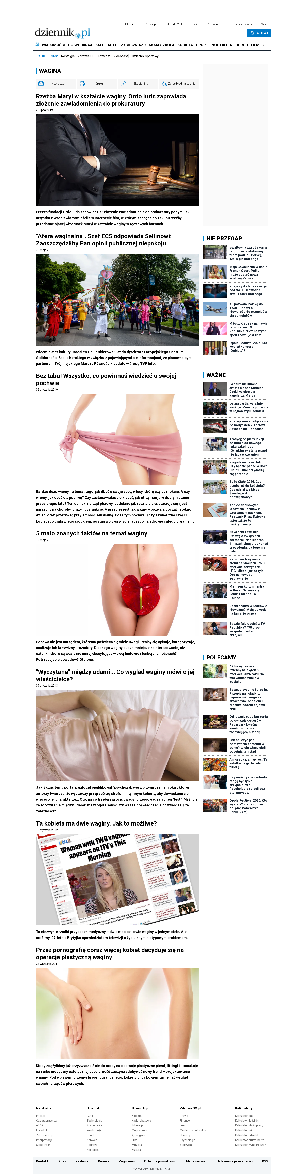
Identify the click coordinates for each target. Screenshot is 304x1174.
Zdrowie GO (86, 56)
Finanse (185, 1120)
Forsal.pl (41, 1130)
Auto (90, 1115)
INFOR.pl (130, 24)
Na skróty (43, 1108)
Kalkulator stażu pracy (249, 1125)
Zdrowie (92, 1140)
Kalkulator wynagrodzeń (250, 1144)
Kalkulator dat (244, 1115)
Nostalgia (68, 56)
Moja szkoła (139, 1130)
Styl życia (186, 1144)
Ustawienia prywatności (235, 1161)
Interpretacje (44, 1140)
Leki (182, 1125)
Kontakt (42, 1161)
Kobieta (137, 1115)
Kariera (103, 1161)
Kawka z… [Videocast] (113, 56)
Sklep (264, 24)
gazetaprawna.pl (244, 24)
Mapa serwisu (196, 1161)
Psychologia (187, 1140)
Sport (90, 1135)
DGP (194, 24)
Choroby (185, 1135)
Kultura (136, 1149)
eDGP (39, 1125)
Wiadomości (94, 1130)
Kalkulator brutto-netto (249, 1140)
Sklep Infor (43, 1144)
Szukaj (259, 33)
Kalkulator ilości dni (247, 1120)
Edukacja (137, 1125)
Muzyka (137, 1144)
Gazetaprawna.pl (47, 1120)
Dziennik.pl (95, 1108)
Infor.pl (40, 1115)
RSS (265, 1161)
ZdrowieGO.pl (215, 24)
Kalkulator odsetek (247, 1135)
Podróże (92, 1144)
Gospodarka (94, 1125)
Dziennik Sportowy (145, 56)
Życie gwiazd (140, 1135)
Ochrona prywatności (160, 1161)
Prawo (184, 1115)
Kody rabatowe (141, 1120)
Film (134, 1140)
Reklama (82, 1161)
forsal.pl (151, 24)
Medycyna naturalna (193, 1130)
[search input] (222, 33)
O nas (61, 1161)
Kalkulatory (243, 1108)
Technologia (94, 1120)
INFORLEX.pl (174, 24)
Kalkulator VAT (244, 1130)
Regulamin (127, 1161)
